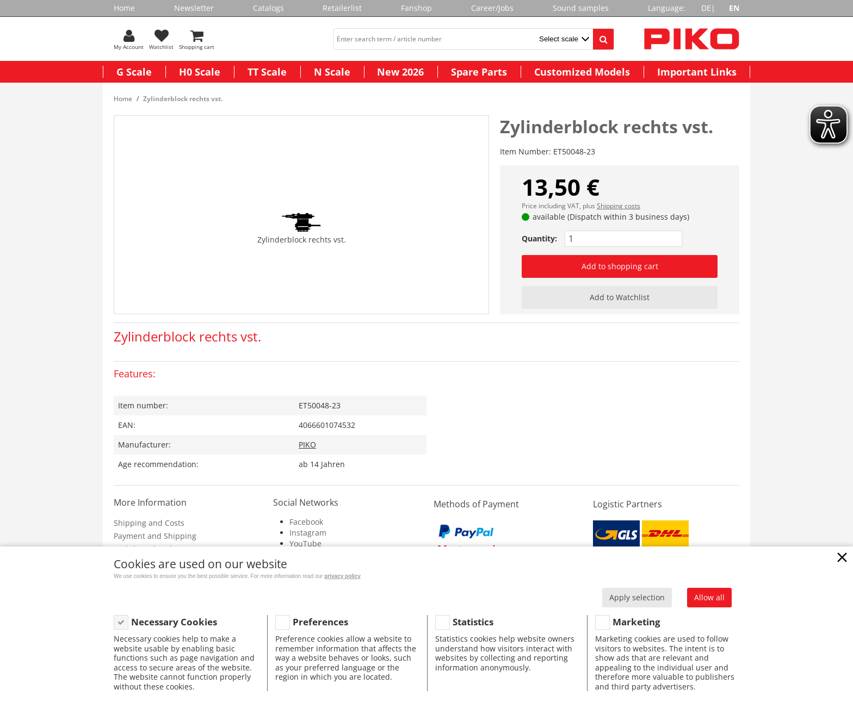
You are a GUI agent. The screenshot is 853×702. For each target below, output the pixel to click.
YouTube (305, 543)
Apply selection (637, 597)
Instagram (307, 532)
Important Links (697, 71)
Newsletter (194, 8)
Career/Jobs (492, 8)
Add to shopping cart (620, 266)
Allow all (709, 597)
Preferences (320, 622)
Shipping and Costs (149, 523)
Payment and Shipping (155, 536)
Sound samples (581, 8)
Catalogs (268, 8)
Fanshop (416, 8)
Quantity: (539, 238)
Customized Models (582, 71)
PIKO (307, 444)
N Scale (332, 71)
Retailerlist (342, 8)
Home (124, 8)
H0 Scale (199, 71)
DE (706, 8)
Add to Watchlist (620, 297)
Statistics (473, 622)
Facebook (306, 522)
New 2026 (400, 71)
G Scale (134, 71)
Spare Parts (479, 71)
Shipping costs (618, 205)
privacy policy (342, 576)
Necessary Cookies (174, 622)
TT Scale (267, 71)
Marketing (636, 622)
